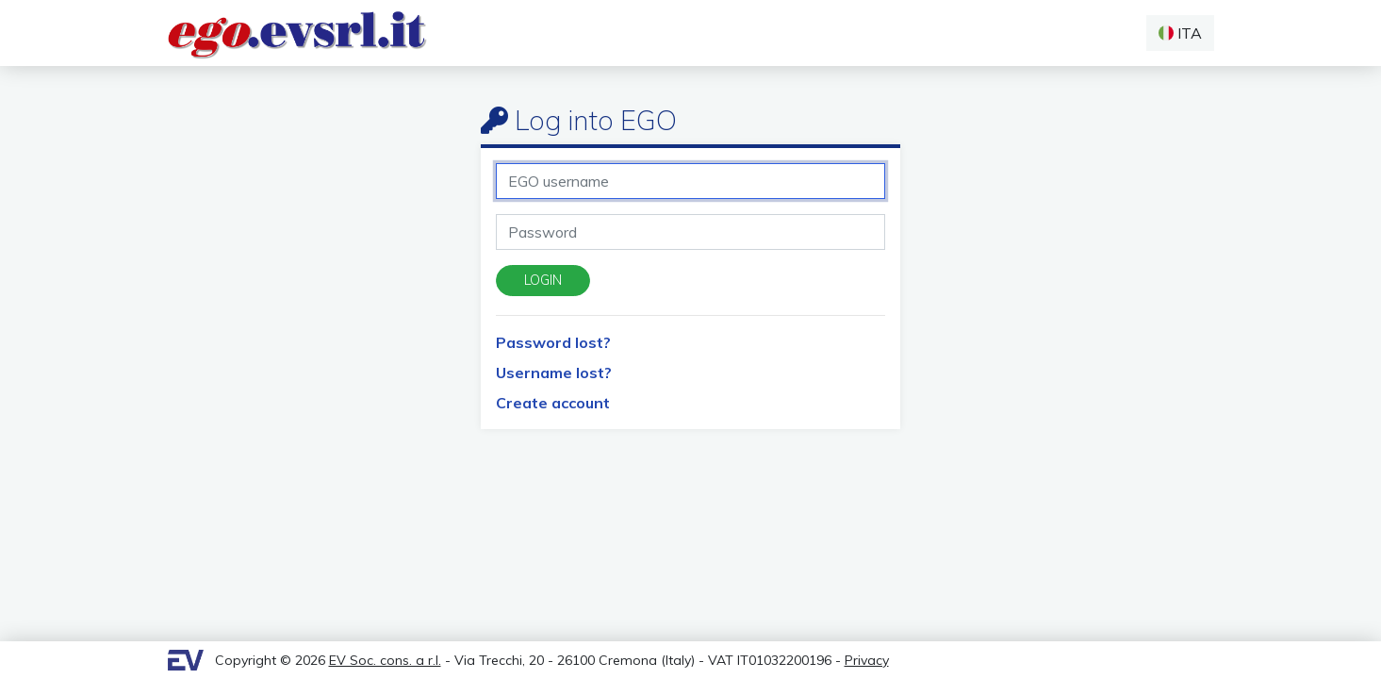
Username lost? (554, 372)
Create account (553, 402)
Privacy (867, 660)
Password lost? (553, 342)
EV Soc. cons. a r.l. (385, 660)
